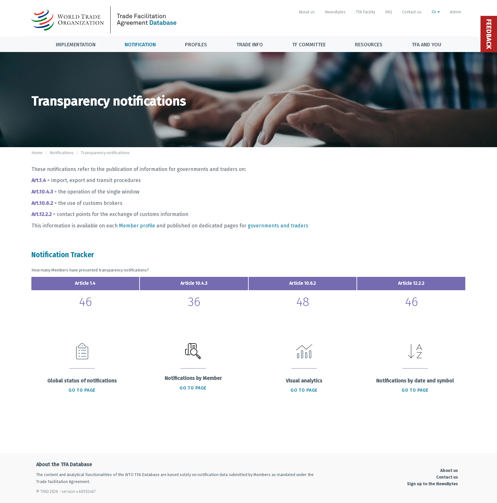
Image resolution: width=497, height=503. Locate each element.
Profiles (196, 45)
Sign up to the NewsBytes (432, 483)
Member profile (137, 226)
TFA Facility (365, 12)
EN (436, 12)
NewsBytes (335, 12)
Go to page (82, 390)
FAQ (388, 12)
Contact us (412, 12)
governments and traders (278, 226)
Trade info (249, 45)
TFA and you (426, 45)
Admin (455, 12)
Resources (369, 45)
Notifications (62, 152)
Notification (140, 45)
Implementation (75, 45)
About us (307, 12)
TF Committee (309, 45)
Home (37, 152)
